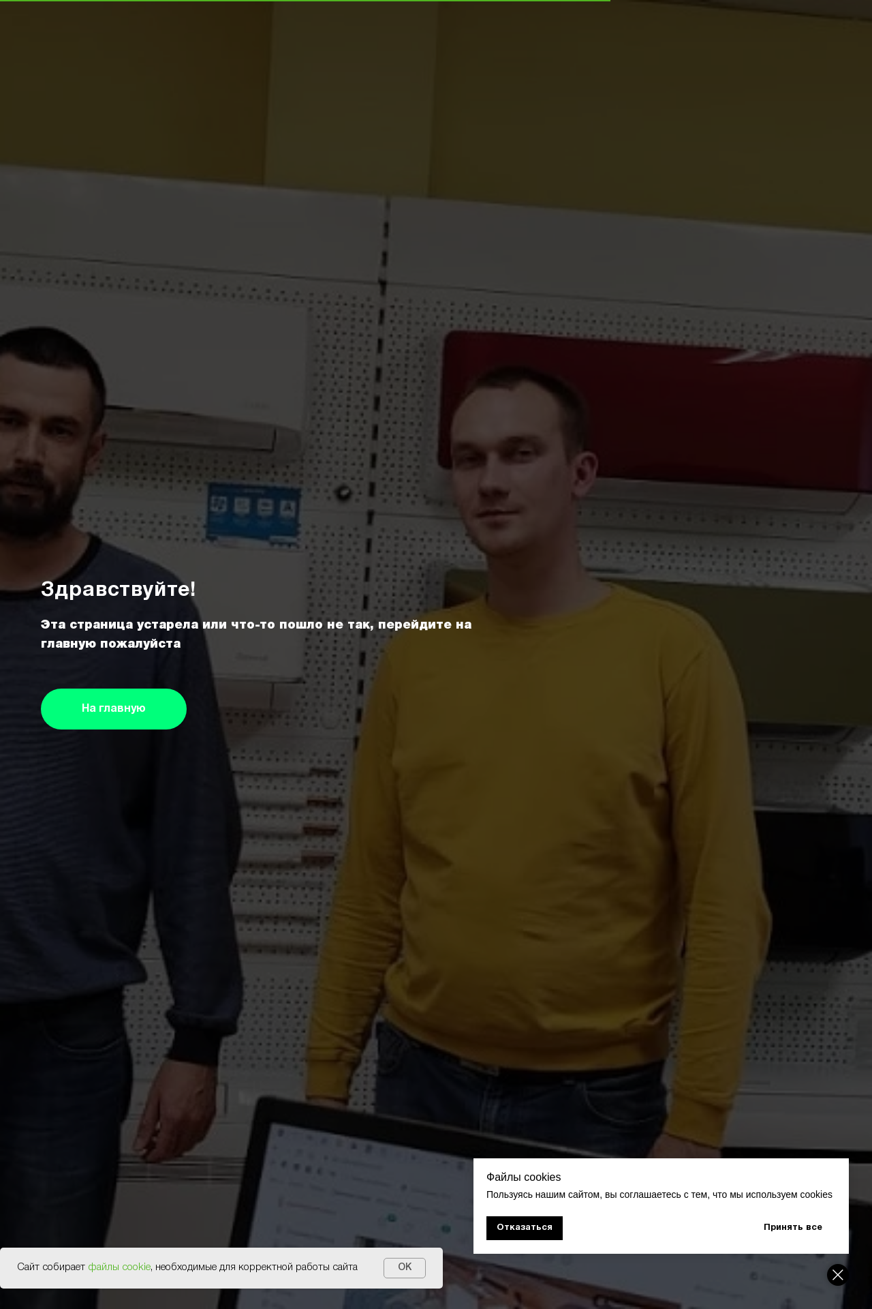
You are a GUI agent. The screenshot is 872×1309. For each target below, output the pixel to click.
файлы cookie (119, 1267)
